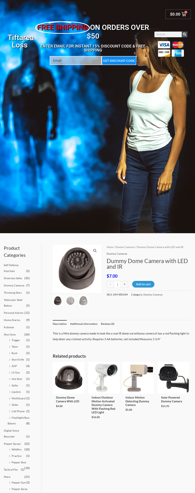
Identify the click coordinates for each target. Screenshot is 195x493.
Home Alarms (12, 319)
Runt (15, 352)
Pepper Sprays (13, 448)
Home (110, 247)
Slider (15, 403)
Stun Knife (18, 359)
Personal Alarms (14, 312)
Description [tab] (60, 324)
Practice (17, 460)
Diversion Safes (13, 278)
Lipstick (17, 390)
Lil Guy (16, 371)
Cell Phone (18, 410)
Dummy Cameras (14, 285)
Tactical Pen (11, 473)
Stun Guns (10, 333)
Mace (7, 481)
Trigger (16, 339)
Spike (15, 384)
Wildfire (17, 453)
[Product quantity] (117, 284)
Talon (15, 346)
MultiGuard (19, 397)
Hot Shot (17, 378)
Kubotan (9, 326)
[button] (85, 13)
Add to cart (143, 284)
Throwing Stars (13, 292)
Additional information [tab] (86, 324)
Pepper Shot (19, 466)
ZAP (14, 365)
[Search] (184, 34)
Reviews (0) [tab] (112, 324)
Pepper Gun (19, 486)
